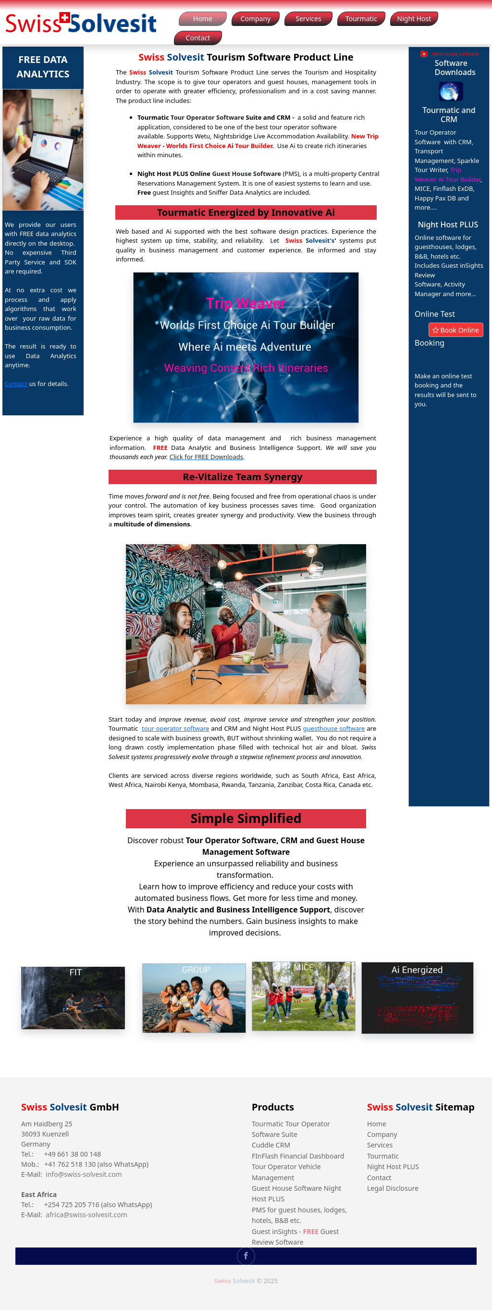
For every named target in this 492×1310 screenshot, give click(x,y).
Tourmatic (383, 1155)
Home (376, 1123)
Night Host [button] (414, 18)
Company (382, 1134)
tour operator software (175, 728)
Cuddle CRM (271, 1144)
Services (380, 1144)
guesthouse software (334, 728)
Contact (16, 383)
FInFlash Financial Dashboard (298, 1155)
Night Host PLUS (393, 1166)
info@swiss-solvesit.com (84, 1174)
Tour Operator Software (207, 117)
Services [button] (308, 18)
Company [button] (256, 18)
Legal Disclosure (392, 1188)
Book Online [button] (455, 330)
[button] (451, 91)
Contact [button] (198, 37)
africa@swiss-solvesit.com (86, 1214)
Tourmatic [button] (361, 18)
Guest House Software (246, 173)
